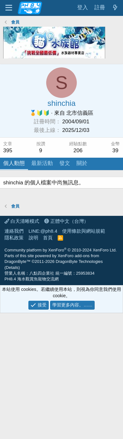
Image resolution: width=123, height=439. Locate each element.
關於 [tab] (81, 163)
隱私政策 (14, 363)
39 (115, 150)
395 (7, 150)
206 (78, 150)
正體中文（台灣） (66, 347)
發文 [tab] (64, 163)
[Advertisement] (61, 238)
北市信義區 (79, 113)
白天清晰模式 (21, 347)
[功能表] (8, 8)
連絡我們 (14, 357)
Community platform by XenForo (60, 376)
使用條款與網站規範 (83, 357)
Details (12, 393)
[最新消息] (115, 7)
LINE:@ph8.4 (43, 357)
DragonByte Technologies (79, 387)
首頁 (48, 363)
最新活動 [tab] (42, 163)
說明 (33, 363)
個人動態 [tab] (14, 163)
